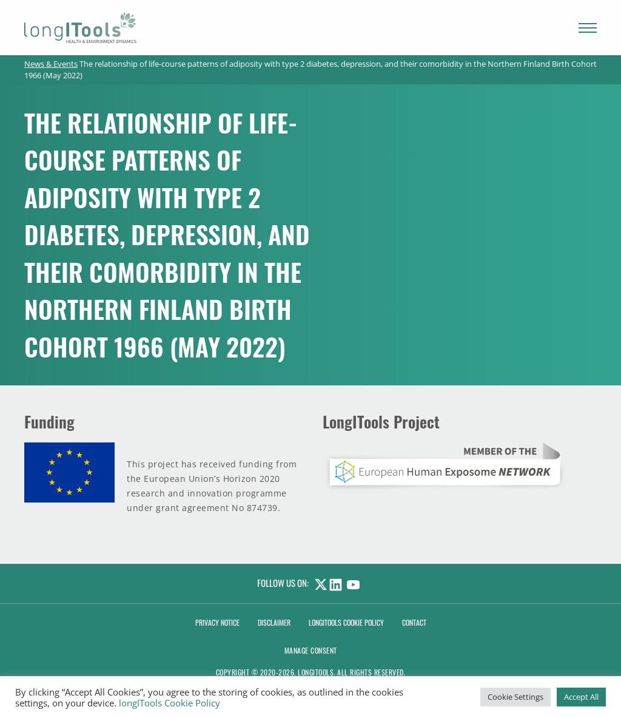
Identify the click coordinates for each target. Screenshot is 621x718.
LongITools (316, 672)
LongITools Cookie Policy (346, 622)
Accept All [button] (581, 696)
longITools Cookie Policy (169, 703)
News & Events (51, 63)
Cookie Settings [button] (515, 696)
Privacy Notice (217, 622)
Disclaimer (274, 622)
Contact (414, 622)
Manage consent (310, 650)
